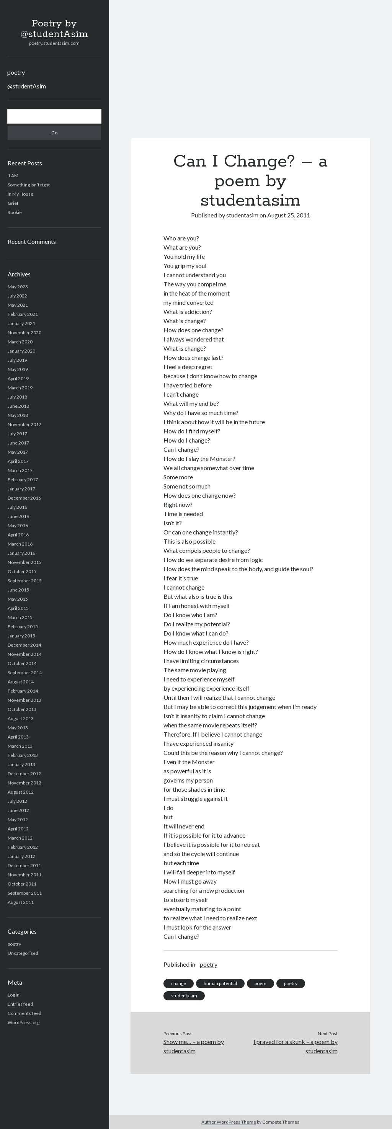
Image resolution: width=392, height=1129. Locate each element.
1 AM (13, 175)
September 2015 (25, 580)
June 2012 (18, 810)
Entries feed (20, 1004)
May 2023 (18, 286)
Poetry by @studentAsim (54, 29)
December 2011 (24, 865)
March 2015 (20, 617)
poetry (16, 72)
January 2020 (21, 351)
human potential (220, 983)
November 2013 (24, 700)
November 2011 (24, 874)
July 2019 (17, 360)
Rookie (15, 212)
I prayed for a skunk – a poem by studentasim (295, 1046)
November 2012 (24, 783)
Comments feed (24, 1013)
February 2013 (23, 755)
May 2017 (18, 452)
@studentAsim (26, 86)
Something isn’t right (29, 185)
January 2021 (21, 323)
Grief (13, 203)
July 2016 (17, 507)
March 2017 (20, 470)
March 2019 (20, 387)
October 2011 (22, 884)
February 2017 (23, 479)
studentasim (242, 215)
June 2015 (18, 590)
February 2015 (23, 626)
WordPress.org (23, 1022)
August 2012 (21, 792)
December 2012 (24, 773)
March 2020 (20, 342)
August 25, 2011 (288, 215)
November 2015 (24, 562)
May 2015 (18, 599)
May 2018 (18, 415)
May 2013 (18, 727)
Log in (14, 995)
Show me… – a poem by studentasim (193, 1046)
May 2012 (18, 819)
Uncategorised (23, 953)
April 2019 (18, 378)
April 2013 (18, 737)
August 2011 (21, 902)
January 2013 (21, 764)
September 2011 (25, 893)
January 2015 (21, 636)
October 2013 (22, 709)
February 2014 (23, 691)
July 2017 (17, 433)
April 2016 (18, 535)
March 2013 (20, 746)
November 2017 (24, 424)
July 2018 (17, 397)
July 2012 (17, 801)
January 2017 (21, 489)
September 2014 (25, 672)
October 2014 (22, 663)
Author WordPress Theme (228, 1122)
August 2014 (21, 682)
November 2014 (24, 654)
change (178, 983)
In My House (20, 194)
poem (260, 983)
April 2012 (18, 829)
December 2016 (24, 498)
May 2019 (18, 369)
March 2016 (20, 544)
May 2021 (18, 305)
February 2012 (23, 847)
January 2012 (21, 856)
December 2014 (24, 645)
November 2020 (24, 332)
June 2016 (18, 516)
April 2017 (18, 461)
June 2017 (18, 443)
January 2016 (21, 553)
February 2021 (23, 314)
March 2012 (20, 838)
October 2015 (22, 571)
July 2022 (17, 296)
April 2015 (18, 608)
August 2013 (21, 718)
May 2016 (18, 525)
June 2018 (18, 406)
